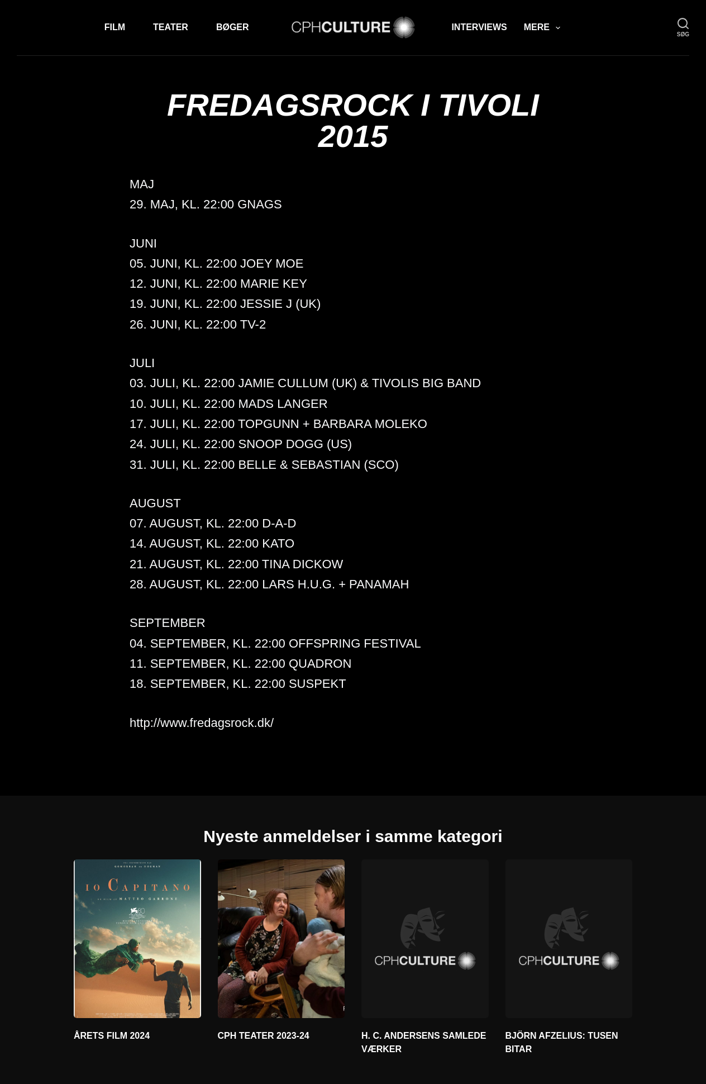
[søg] (683, 27)
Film (114, 27)
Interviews (479, 27)
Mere (544, 28)
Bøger (232, 27)
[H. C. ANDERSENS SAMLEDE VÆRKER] (425, 938)
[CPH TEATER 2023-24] (281, 938)
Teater (170, 27)
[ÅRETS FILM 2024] (137, 938)
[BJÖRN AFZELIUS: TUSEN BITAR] (569, 938)
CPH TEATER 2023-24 (263, 1035)
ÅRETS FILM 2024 (112, 1035)
